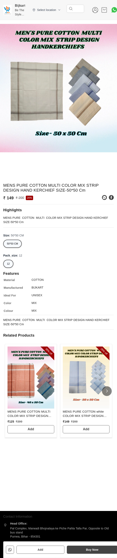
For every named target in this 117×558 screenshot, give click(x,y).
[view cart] (104, 10)
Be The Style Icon (19, 14)
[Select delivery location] (47, 10)
